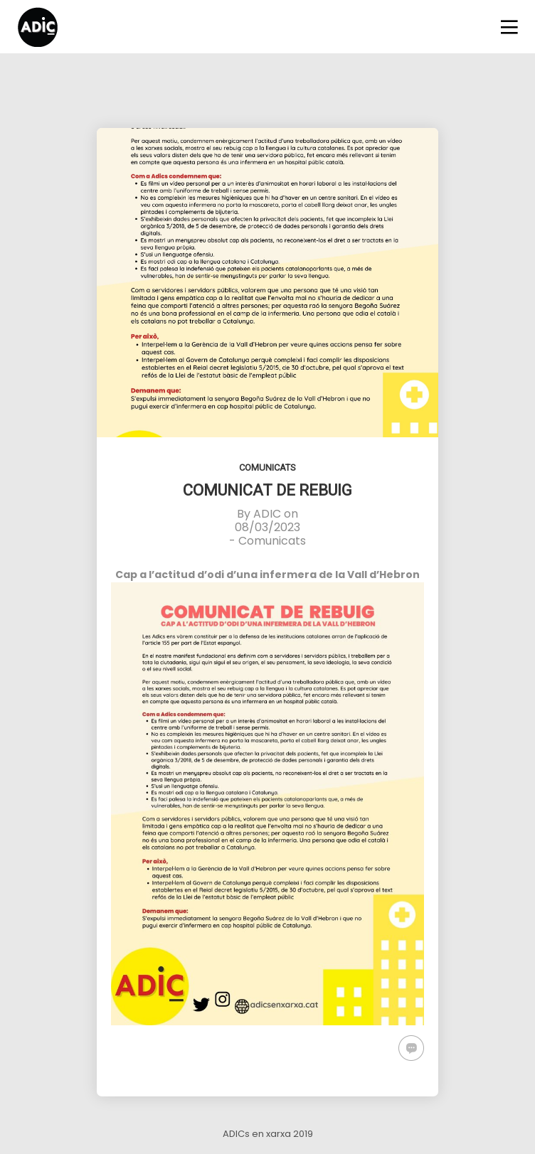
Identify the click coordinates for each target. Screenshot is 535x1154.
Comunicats (267, 467)
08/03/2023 (267, 527)
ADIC (267, 514)
